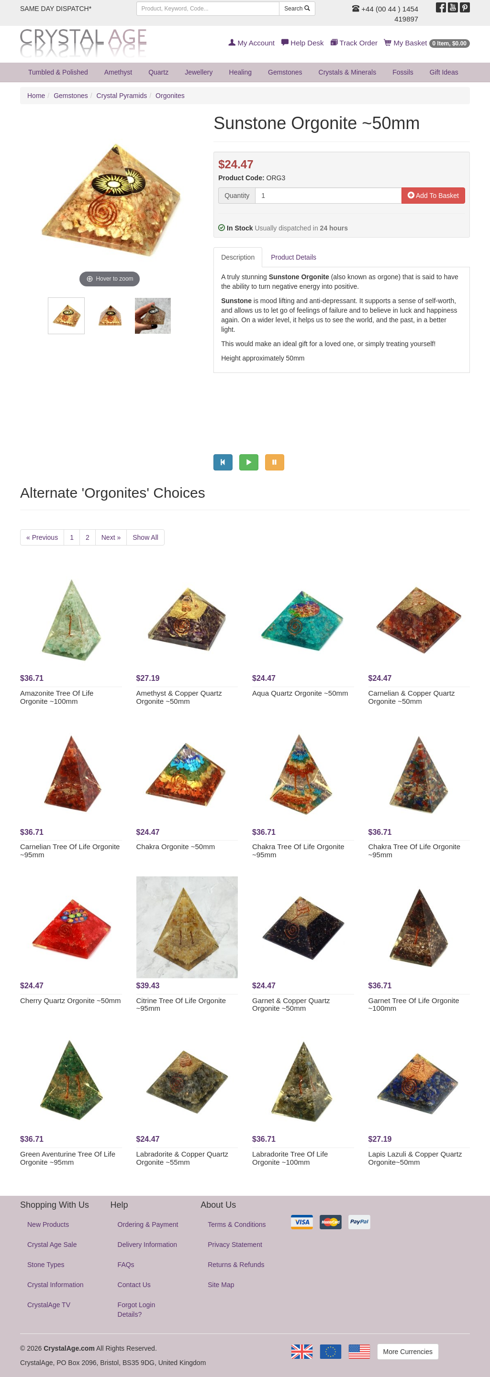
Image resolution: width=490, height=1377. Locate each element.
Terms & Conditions (237, 1224)
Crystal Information (55, 1285)
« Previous (42, 537)
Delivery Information (148, 1244)
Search (297, 8)
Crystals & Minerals (348, 72)
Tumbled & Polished (58, 72)
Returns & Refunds (236, 1264)
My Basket (427, 43)
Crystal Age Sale (52, 1244)
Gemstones (285, 72)
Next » (111, 537)
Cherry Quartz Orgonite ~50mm (70, 1000)
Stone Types (46, 1264)
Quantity (236, 195)
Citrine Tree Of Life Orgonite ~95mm (181, 1004)
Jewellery (198, 72)
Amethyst (118, 72)
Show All (145, 537)
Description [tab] (238, 257)
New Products (48, 1224)
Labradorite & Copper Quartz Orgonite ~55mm (182, 1158)
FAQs (126, 1264)
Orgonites (170, 95)
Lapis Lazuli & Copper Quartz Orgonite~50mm (415, 1158)
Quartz (158, 72)
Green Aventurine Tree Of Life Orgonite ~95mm (67, 1158)
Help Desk (302, 43)
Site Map (221, 1285)
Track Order (354, 43)
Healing (240, 72)
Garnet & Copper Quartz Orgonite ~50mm (291, 1004)
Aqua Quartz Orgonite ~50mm (300, 693)
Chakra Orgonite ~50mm (175, 846)
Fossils (402, 72)
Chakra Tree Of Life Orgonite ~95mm (298, 850)
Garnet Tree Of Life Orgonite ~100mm (413, 1004)
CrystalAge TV (48, 1305)
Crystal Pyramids (122, 95)
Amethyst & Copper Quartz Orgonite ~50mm (179, 697)
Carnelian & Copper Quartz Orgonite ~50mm (411, 697)
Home (36, 95)
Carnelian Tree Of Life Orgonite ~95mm (70, 850)
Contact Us (134, 1285)
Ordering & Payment (148, 1224)
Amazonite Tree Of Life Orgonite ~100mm (56, 697)
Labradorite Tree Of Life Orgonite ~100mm (290, 1158)
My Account (251, 43)
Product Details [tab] (293, 257)
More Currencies (408, 1351)
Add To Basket (433, 195)
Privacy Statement (235, 1244)
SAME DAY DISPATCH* (55, 8)
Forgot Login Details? (137, 1309)
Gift (444, 72)
